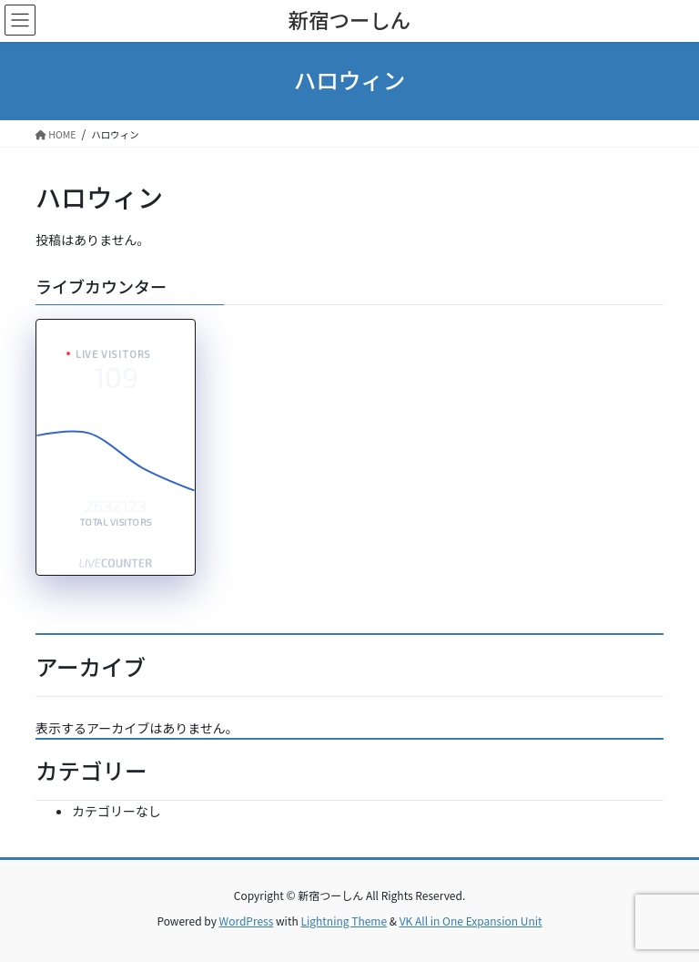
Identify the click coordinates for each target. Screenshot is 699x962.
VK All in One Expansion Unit (471, 920)
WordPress (246, 920)
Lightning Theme (343, 920)
